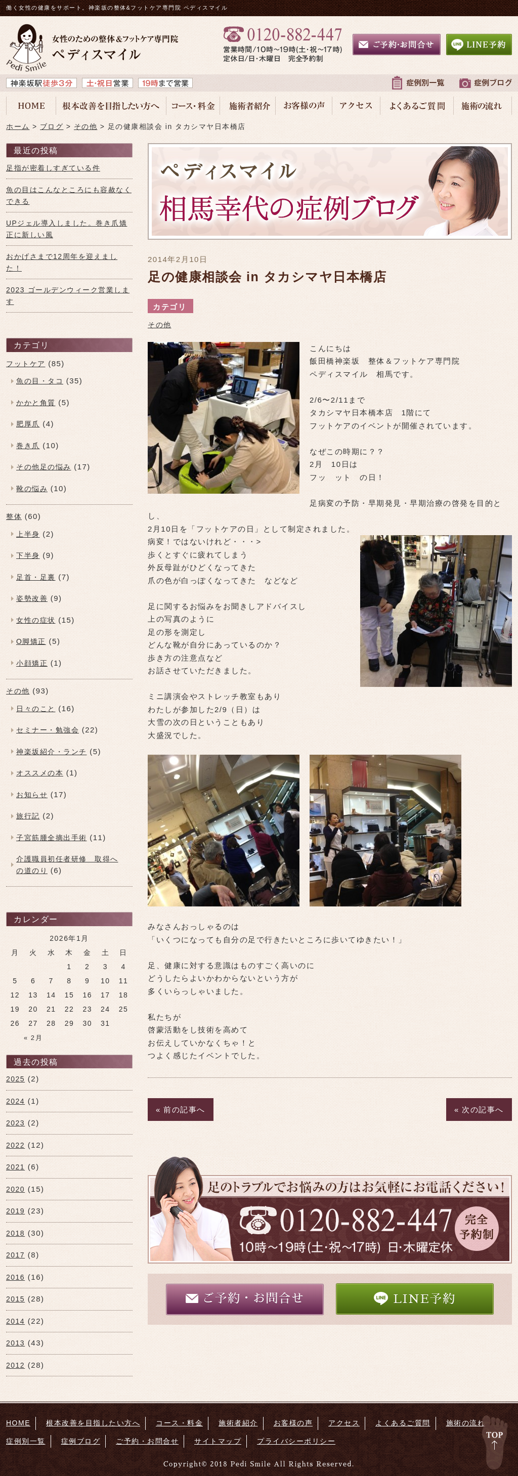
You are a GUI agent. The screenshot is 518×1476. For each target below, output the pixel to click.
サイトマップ (217, 1441)
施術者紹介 (238, 1423)
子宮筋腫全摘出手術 (51, 838)
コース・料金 (179, 1423)
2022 (15, 1145)
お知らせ (32, 795)
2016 (15, 1277)
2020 (15, 1189)
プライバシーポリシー (296, 1441)
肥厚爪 (28, 424)
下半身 (28, 555)
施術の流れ (466, 1423)
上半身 (28, 534)
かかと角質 (36, 403)
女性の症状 (36, 620)
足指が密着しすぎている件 (53, 168)
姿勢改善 (32, 598)
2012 (15, 1365)
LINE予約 (414, 1298)
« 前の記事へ (180, 1109)
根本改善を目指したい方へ (93, 1423)
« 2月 (33, 1037)
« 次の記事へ (479, 1109)
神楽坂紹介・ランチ (51, 752)
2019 (15, 1211)
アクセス (344, 1423)
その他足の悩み (43, 467)
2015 (15, 1299)
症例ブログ (81, 1441)
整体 (14, 516)
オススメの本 (39, 773)
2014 (15, 1321)
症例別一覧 (26, 1441)
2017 (15, 1255)
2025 (15, 1079)
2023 (15, 1123)
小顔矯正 (32, 663)
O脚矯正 (31, 641)
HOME (18, 1423)
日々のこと (36, 709)
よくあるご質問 (402, 1423)
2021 (15, 1167)
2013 (15, 1343)
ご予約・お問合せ (245, 1298)
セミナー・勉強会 (47, 730)
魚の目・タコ (39, 381)
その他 (159, 325)
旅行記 (28, 816)
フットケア (26, 364)
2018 (15, 1233)
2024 (15, 1101)
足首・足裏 (36, 577)
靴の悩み (32, 489)
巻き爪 (28, 446)
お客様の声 (293, 1423)
